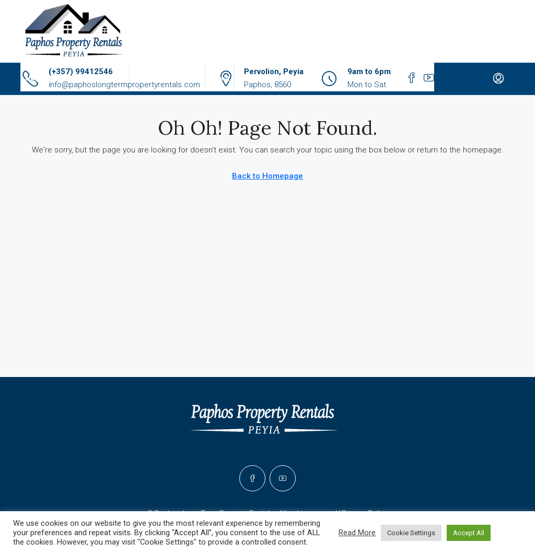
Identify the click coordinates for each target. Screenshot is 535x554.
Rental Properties (84, 79)
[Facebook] (252, 478)
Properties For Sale (167, 79)
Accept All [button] (468, 533)
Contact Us (256, 79)
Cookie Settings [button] (411, 533)
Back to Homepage (267, 176)
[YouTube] (283, 478)
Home (35, 79)
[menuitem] (498, 79)
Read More (357, 532)
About (219, 79)
